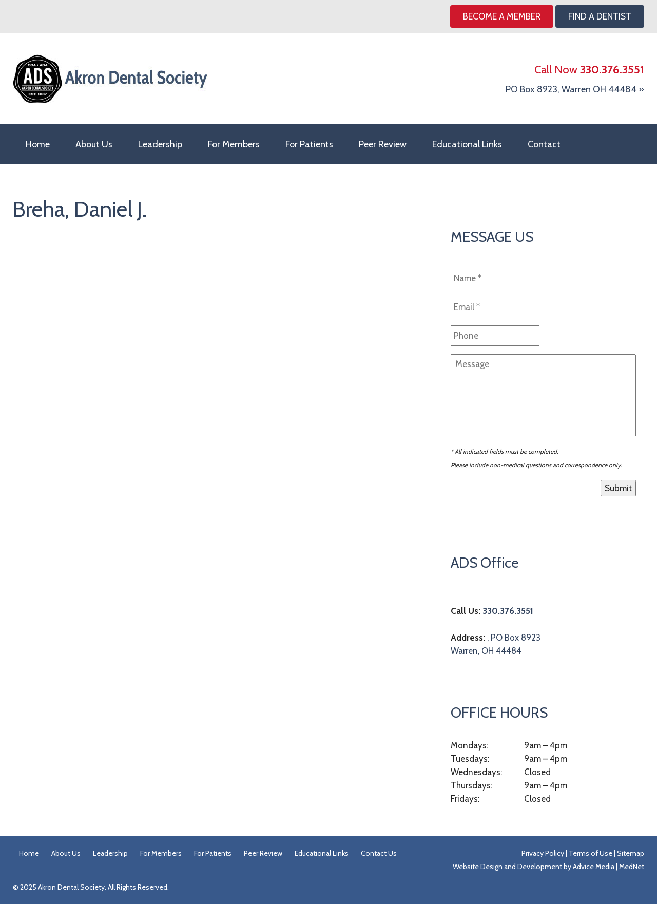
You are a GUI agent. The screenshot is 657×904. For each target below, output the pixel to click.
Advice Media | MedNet (608, 866)
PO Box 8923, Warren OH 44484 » (575, 89)
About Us (93, 144)
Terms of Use (590, 853)
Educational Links (467, 144)
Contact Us (379, 853)
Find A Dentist (599, 16)
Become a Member (501, 16)
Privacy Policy (542, 853)
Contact (544, 144)
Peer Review (383, 144)
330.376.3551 (507, 611)
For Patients (309, 144)
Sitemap (630, 853)
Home (38, 144)
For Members (234, 144)
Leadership (160, 144)
